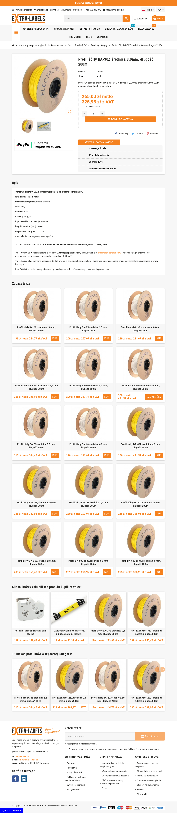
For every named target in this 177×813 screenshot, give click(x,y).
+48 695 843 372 (24, 756)
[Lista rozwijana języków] (148, 9)
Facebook (15, 778)
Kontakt (66, 10)
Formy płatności (74, 772)
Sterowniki (142, 794)
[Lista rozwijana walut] (160, 9)
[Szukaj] (96, 18)
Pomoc (77, 10)
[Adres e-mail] (100, 736)
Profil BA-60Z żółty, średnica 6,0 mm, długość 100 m (141, 562)
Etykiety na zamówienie (148, 785)
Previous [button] (156, 653)
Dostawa (71, 763)
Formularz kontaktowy (147, 775)
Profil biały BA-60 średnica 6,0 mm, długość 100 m (88, 446)
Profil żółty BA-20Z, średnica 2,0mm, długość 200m (36, 504)
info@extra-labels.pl (113, 10)
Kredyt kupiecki (74, 789)
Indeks (81, 71)
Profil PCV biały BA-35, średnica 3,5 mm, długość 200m (36, 387)
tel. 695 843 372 (92, 10)
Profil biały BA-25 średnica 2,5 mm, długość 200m (88, 329)
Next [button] (161, 653)
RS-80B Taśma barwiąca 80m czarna (31, 632)
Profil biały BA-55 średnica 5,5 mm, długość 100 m (36, 446)
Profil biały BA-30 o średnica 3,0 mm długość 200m (140, 329)
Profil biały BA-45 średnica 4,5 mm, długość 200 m (141, 387)
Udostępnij (121, 133)
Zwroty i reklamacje (76, 785)
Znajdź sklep (41, 10)
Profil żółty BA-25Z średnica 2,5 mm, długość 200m (88, 504)
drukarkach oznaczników (109, 253)
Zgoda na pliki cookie (11, 810)
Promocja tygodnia (22, 10)
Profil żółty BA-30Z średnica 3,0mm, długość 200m (140, 504)
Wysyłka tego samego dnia (114, 771)
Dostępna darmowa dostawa (115, 775)
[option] (30, 618)
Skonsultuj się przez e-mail (149, 771)
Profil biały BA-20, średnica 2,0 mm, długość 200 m (36, 329)
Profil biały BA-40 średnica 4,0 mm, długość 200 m (88, 387)
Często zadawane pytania (149, 780)
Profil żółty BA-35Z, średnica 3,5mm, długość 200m (36, 562)
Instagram (24, 778)
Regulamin (72, 768)
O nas (54, 10)
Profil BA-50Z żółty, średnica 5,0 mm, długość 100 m (88, 562)
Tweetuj (137, 133)
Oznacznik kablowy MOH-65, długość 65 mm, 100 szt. (69, 632)
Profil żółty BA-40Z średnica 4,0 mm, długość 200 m (140, 446)
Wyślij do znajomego (99, 142)
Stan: (81, 76)
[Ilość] (93, 113)
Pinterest (153, 133)
